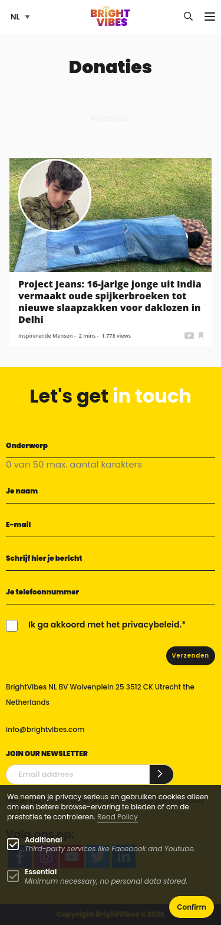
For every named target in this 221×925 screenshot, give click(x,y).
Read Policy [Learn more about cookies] (117, 817)
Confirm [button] (191, 907)
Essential (41, 872)
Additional (43, 840)
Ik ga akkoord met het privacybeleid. (105, 624)
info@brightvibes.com (45, 729)
